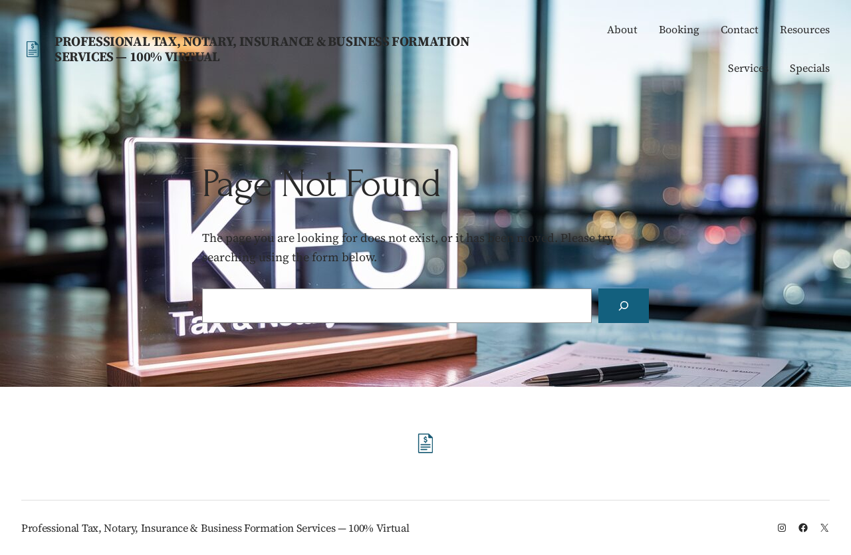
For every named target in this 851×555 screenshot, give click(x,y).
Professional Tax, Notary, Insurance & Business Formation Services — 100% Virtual (262, 49)
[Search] (623, 305)
